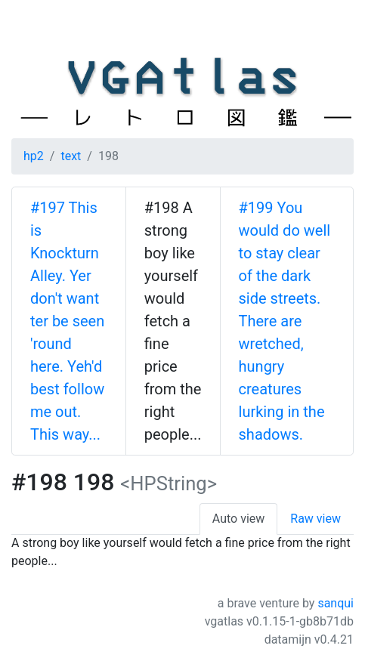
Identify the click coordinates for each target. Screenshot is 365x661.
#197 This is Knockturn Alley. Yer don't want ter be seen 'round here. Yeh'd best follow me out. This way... (67, 321)
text (70, 156)
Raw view (315, 518)
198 (108, 156)
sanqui (335, 603)
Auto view (238, 518)
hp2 (33, 156)
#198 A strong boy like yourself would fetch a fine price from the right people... (173, 321)
